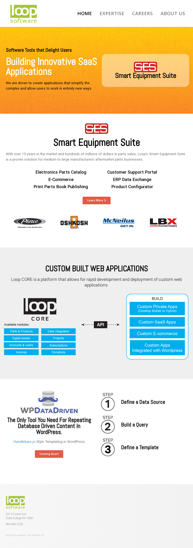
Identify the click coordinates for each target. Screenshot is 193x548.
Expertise (112, 13)
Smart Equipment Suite (145, 75)
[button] (49, 454)
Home (84, 13)
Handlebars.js (24, 442)
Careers (142, 13)
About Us (173, 13)
